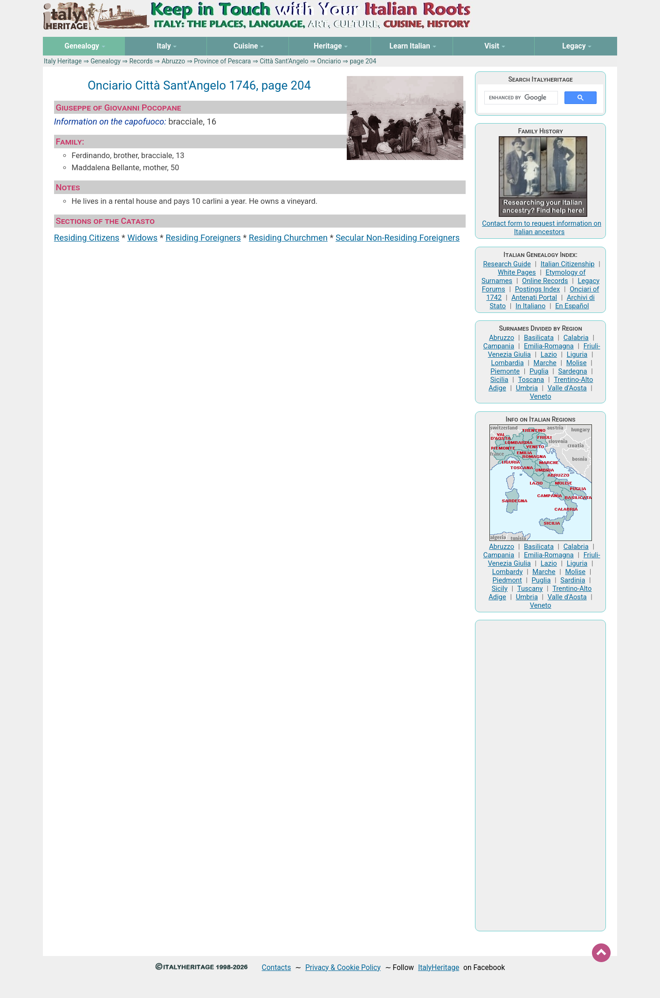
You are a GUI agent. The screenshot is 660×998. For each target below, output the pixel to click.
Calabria (576, 337)
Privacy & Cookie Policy (343, 967)
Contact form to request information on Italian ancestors (541, 227)
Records (141, 61)
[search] (520, 98)
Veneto (540, 396)
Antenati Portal (534, 297)
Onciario (329, 61)
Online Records (545, 281)
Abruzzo (173, 61)
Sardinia (572, 580)
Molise (576, 363)
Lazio (549, 354)
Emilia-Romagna (549, 346)
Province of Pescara (222, 61)
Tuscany (530, 588)
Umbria (527, 388)
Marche (545, 363)
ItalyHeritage (438, 967)
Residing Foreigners (203, 238)
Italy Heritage (63, 61)
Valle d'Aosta (567, 388)
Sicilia (499, 379)
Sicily (500, 588)
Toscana (531, 379)
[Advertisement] (540, 775)
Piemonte (505, 371)
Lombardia (507, 363)
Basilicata (539, 337)
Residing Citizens (86, 238)
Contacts (276, 967)
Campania (498, 346)
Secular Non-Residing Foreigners (398, 238)
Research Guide (506, 264)
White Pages (517, 272)
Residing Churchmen (288, 238)
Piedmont (507, 580)
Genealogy (105, 61)
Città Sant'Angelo (284, 61)
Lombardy (507, 572)
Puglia (539, 371)
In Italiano (530, 306)
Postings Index (537, 289)
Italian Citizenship (568, 264)
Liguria (577, 354)
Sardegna (572, 371)
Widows (142, 238)
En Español (572, 306)
